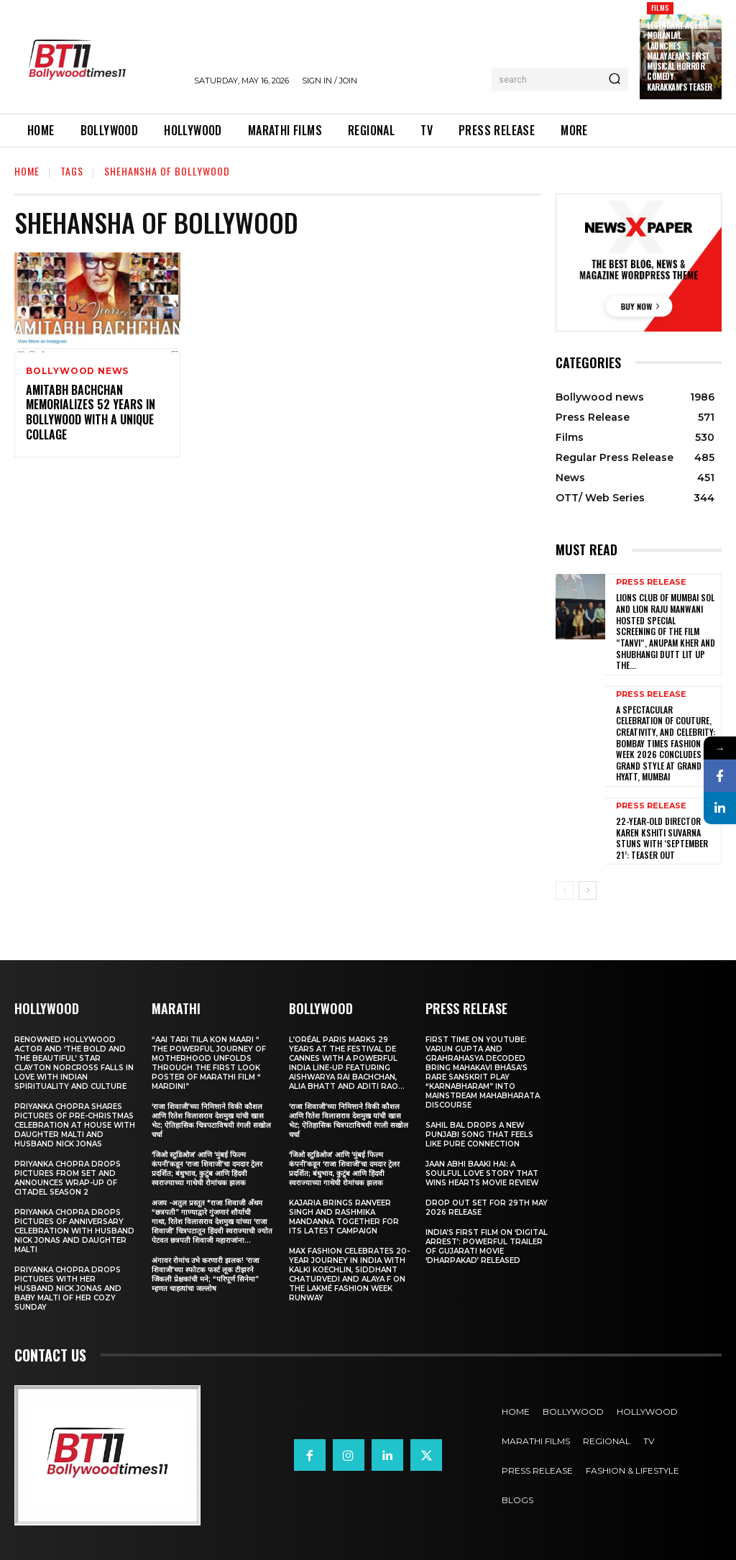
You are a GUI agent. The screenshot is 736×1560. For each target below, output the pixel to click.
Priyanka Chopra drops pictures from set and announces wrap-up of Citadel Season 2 (67, 1178)
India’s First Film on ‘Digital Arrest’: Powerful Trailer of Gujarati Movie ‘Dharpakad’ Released (487, 1246)
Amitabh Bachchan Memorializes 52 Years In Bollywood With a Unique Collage (90, 412)
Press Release (651, 582)
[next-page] (588, 890)
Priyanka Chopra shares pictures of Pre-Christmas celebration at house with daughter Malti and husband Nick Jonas (74, 1125)
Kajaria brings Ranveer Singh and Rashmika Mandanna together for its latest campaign (344, 1217)
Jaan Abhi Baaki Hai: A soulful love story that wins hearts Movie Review (482, 1173)
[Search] (614, 79)
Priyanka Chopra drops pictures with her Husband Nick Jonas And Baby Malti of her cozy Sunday (67, 1288)
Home (27, 170)
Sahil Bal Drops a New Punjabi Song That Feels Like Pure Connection (479, 1135)
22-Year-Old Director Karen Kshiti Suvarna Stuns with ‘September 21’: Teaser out (662, 838)
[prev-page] (565, 890)
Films (660, 7)
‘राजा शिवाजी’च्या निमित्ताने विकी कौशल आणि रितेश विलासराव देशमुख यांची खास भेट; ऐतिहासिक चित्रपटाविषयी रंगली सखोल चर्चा (211, 1120)
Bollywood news (77, 371)
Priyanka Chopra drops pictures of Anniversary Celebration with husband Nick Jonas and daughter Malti (74, 1231)
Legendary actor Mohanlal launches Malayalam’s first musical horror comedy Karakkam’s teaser (679, 56)
